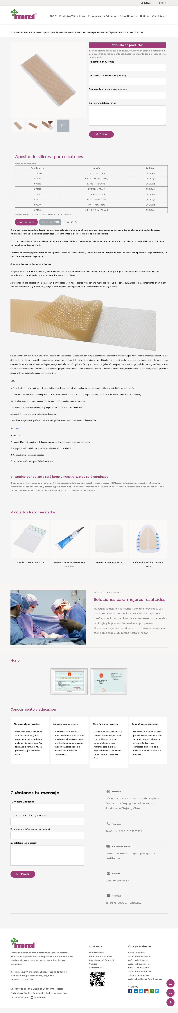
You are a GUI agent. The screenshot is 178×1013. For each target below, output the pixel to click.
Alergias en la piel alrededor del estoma (27, 724)
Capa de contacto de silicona (30, 562)
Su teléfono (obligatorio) (102, 103)
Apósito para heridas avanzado (58, 32)
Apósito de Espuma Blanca (109, 562)
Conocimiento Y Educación (102, 16)
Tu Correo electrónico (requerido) (107, 75)
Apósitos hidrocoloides (139, 956)
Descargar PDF (50, 222)
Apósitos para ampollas (139, 971)
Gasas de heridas (136, 952)
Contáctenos (159, 16)
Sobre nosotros (128, 16)
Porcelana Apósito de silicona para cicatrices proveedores (81, 483)
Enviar (101, 134)
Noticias (144, 16)
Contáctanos (26, 222)
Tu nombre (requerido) (101, 62)
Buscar (146, 3)
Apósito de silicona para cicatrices (91, 32)
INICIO (53, 16)
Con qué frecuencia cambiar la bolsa (145, 724)
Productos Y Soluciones (72, 16)
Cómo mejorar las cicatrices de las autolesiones (66, 724)
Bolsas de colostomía (138, 968)
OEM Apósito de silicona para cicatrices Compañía (135, 483)
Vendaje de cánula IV (138, 975)
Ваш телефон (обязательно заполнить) (108, 89)
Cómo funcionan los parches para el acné (106, 724)
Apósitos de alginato (138, 964)
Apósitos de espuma (138, 960)
